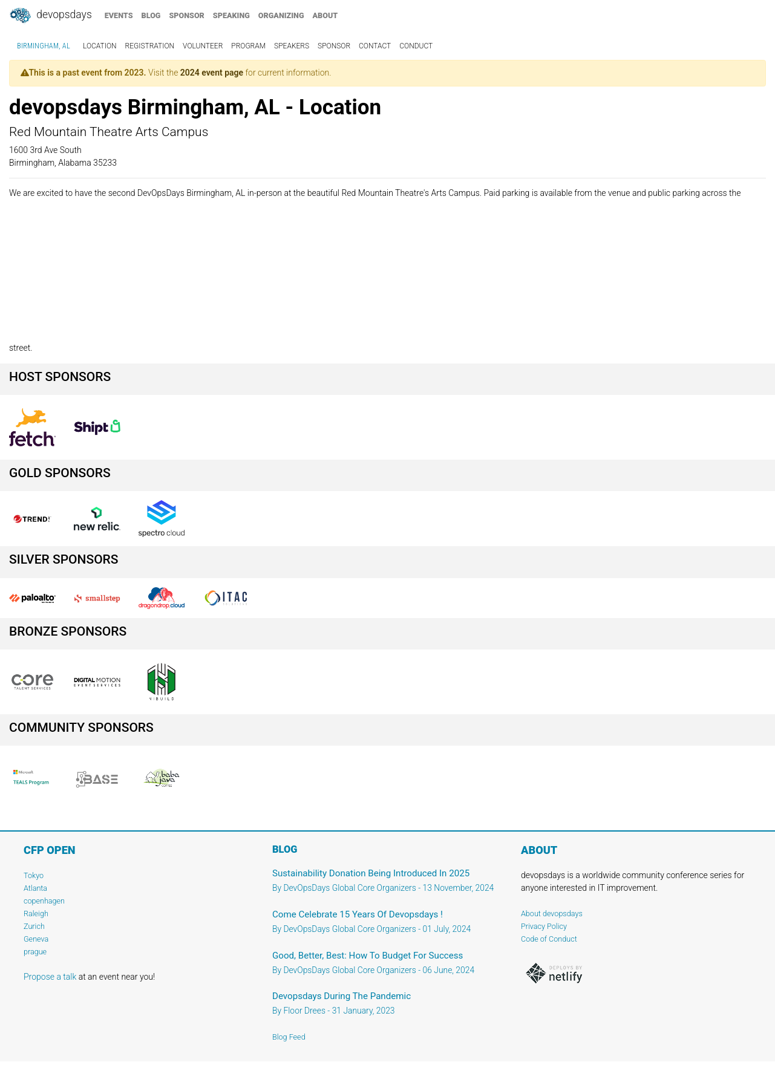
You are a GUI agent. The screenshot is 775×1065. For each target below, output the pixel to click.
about (325, 15)
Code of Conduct (549, 938)
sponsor (186, 15)
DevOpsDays (50, 16)
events (119, 15)
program (248, 46)
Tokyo (34, 875)
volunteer (203, 46)
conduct (416, 46)
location (100, 46)
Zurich (34, 926)
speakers (291, 46)
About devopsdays (552, 913)
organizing (281, 15)
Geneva (36, 938)
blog (151, 15)
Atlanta (35, 888)
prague (35, 951)
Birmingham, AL (43, 46)
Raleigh (36, 913)
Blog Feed (289, 1036)
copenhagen (44, 900)
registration (150, 46)
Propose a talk (50, 977)
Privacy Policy (544, 926)
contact (375, 46)
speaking (231, 15)
